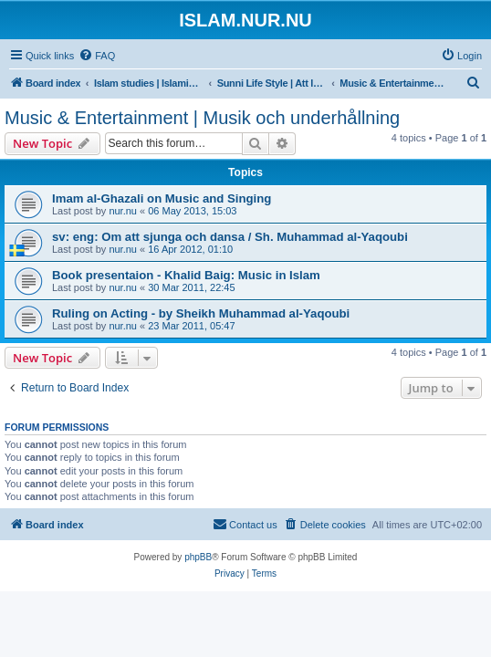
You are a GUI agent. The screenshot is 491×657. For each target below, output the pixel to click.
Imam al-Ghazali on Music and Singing (161, 198)
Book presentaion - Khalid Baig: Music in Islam (186, 275)
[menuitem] (96, 56)
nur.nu (123, 210)
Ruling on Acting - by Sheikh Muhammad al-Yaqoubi (201, 313)
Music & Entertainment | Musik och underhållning (202, 118)
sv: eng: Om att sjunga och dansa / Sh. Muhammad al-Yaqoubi (230, 237)
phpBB (198, 557)
